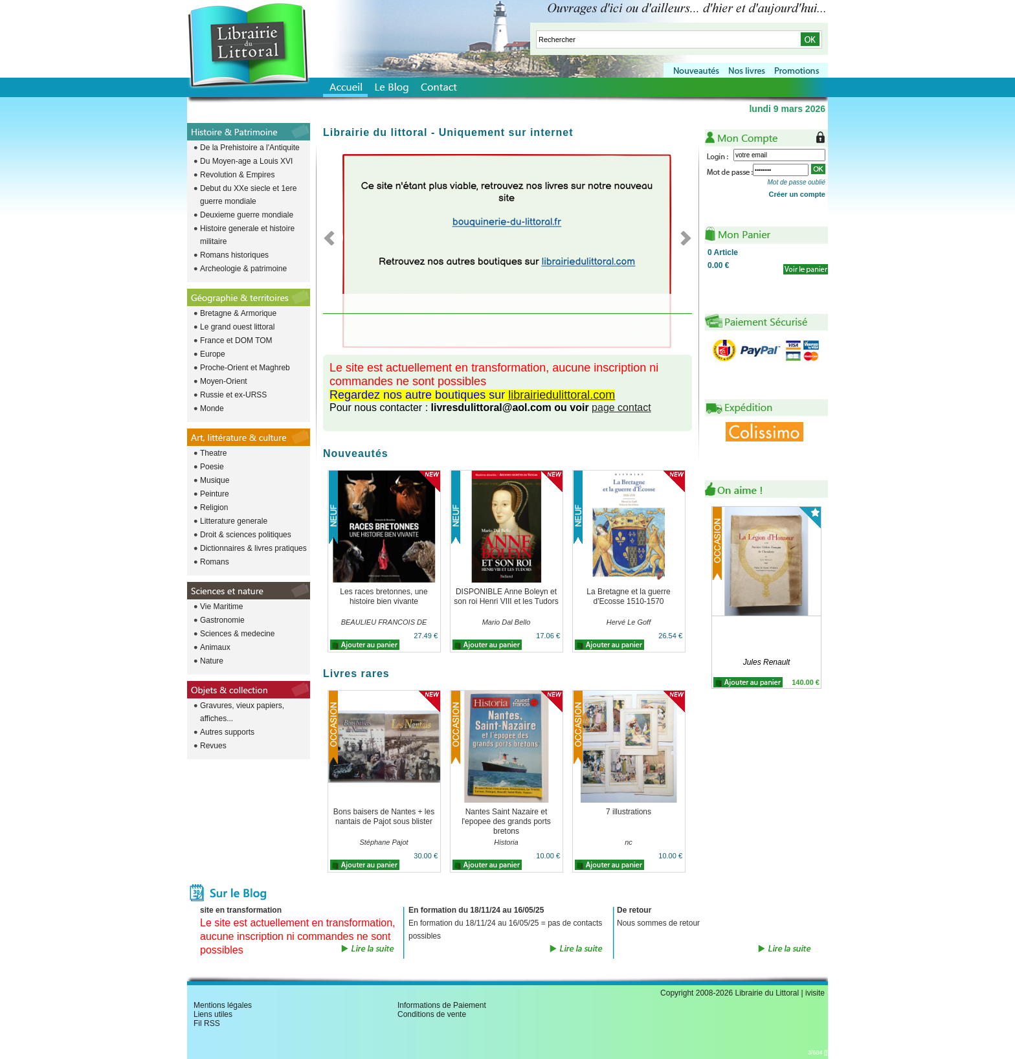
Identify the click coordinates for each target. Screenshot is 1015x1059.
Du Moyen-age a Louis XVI (246, 161)
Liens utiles (213, 1014)
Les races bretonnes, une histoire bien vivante (383, 596)
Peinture (214, 493)
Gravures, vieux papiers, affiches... (242, 712)
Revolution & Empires (237, 174)
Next (682, 237)
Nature (211, 660)
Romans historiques (234, 255)
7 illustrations (628, 811)
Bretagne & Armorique (238, 313)
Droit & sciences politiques (245, 534)
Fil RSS (207, 1023)
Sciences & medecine (237, 633)
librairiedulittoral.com (561, 394)
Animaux (215, 647)
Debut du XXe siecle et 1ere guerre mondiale (248, 195)
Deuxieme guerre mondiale (246, 214)
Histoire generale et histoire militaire (247, 235)
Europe (212, 354)
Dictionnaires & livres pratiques (253, 548)
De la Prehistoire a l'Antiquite (250, 147)
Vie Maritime (221, 606)
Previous (333, 237)
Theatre (213, 453)
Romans (214, 561)
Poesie (212, 466)
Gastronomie (222, 620)
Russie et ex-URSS (233, 394)
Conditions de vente (431, 1014)
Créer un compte (797, 194)
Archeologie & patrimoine (243, 268)
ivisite (815, 993)
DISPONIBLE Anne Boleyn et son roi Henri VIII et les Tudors (506, 596)
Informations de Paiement (441, 1005)
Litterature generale (233, 521)
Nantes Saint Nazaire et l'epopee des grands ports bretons (506, 821)
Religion (214, 507)
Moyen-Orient (223, 381)
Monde (212, 408)
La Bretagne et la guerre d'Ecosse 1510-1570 (628, 596)
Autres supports (227, 732)
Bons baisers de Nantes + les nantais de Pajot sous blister (383, 816)
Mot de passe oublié (796, 182)
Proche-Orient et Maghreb (245, 367)
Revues (213, 745)
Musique (214, 480)
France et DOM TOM (236, 340)
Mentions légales (223, 1005)
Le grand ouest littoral (237, 326)
